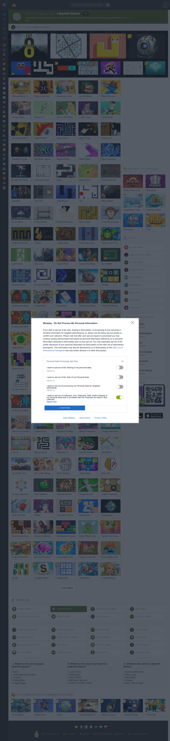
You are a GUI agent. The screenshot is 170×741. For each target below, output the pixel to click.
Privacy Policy (101, 418)
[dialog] (85, 370)
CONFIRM (65, 408)
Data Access (84, 418)
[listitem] (85, 361)
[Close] (133, 323)
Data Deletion (69, 418)
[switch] (119, 367)
